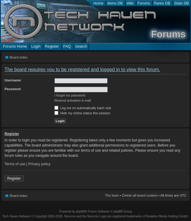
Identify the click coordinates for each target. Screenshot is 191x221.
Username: (13, 80)
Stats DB (181, 3)
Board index (19, 57)
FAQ (67, 46)
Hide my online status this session (82, 113)
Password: (13, 89)
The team (112, 195)
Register (52, 46)
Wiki (130, 3)
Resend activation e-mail (72, 100)
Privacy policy (39, 164)
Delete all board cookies (139, 195)
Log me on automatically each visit (82, 108)
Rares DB (162, 3)
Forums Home (15, 46)
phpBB (80, 211)
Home (98, 3)
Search (81, 46)
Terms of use (15, 164)
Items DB (115, 3)
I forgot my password (69, 95)
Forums (144, 3)
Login (35, 46)
